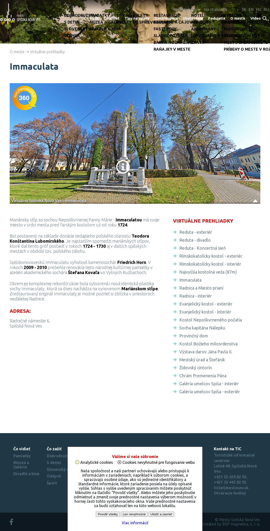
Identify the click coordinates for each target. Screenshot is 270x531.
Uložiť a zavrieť (161, 514)
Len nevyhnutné (134, 514)
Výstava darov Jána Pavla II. (205, 351)
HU (258, 9)
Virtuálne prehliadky (47, 52)
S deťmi (54, 462)
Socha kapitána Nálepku (202, 327)
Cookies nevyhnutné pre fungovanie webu (158, 462)
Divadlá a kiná (26, 474)
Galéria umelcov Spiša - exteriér (209, 391)
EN (251, 9)
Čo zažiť (91, 18)
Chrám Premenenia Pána (202, 375)
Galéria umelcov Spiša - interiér (209, 383)
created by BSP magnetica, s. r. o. (231, 524)
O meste (237, 18)
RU (266, 9)
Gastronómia (166, 18)
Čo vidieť (112, 18)
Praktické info (185, 9)
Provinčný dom (193, 335)
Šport (52, 483)
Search (265, 19)
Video (255, 18)
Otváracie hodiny (230, 493)
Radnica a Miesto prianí (201, 287)
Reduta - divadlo (195, 240)
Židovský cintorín (195, 367)
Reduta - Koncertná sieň (202, 248)
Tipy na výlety (137, 18)
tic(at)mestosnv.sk (231, 488)
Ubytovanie (193, 18)
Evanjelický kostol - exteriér (205, 303)
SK (244, 9)
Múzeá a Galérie (21, 464)
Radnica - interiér (195, 295)
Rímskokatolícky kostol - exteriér (210, 256)
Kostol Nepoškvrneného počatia (210, 319)
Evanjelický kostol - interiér (205, 311)
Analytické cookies (96, 462)
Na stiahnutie (215, 9)
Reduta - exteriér (195, 232)
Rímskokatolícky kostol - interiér (210, 264)
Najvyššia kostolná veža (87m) (208, 271)
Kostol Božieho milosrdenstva (208, 343)
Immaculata (190, 279)
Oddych (54, 476)
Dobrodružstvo (61, 456)
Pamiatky (22, 456)
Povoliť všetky (108, 514)
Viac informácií (135, 523)
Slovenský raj (59, 469)
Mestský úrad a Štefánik (202, 359)
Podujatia (216, 18)
